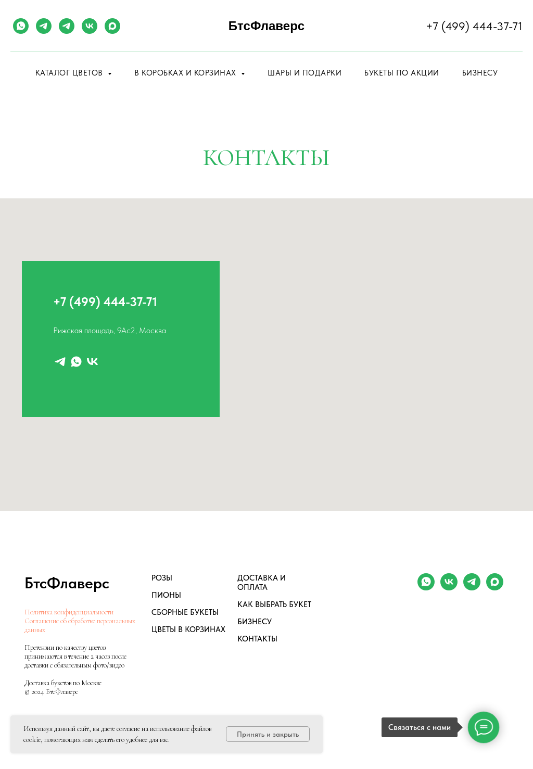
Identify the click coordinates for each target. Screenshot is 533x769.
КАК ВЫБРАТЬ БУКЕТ (274, 604)
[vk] (89, 26)
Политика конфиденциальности (68, 612)
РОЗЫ (161, 578)
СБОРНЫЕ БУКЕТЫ (185, 612)
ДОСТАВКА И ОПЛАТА (261, 582)
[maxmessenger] (112, 26)
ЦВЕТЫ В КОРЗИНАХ (188, 629)
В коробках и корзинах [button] (186, 73)
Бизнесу (480, 73)
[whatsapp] (21, 26)
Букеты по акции (401, 73)
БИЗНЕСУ (254, 621)
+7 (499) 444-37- (99, 301)
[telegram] (44, 26)
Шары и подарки (304, 73)
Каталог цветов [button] (70, 73)
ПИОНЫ (166, 595)
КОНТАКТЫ (257, 639)
